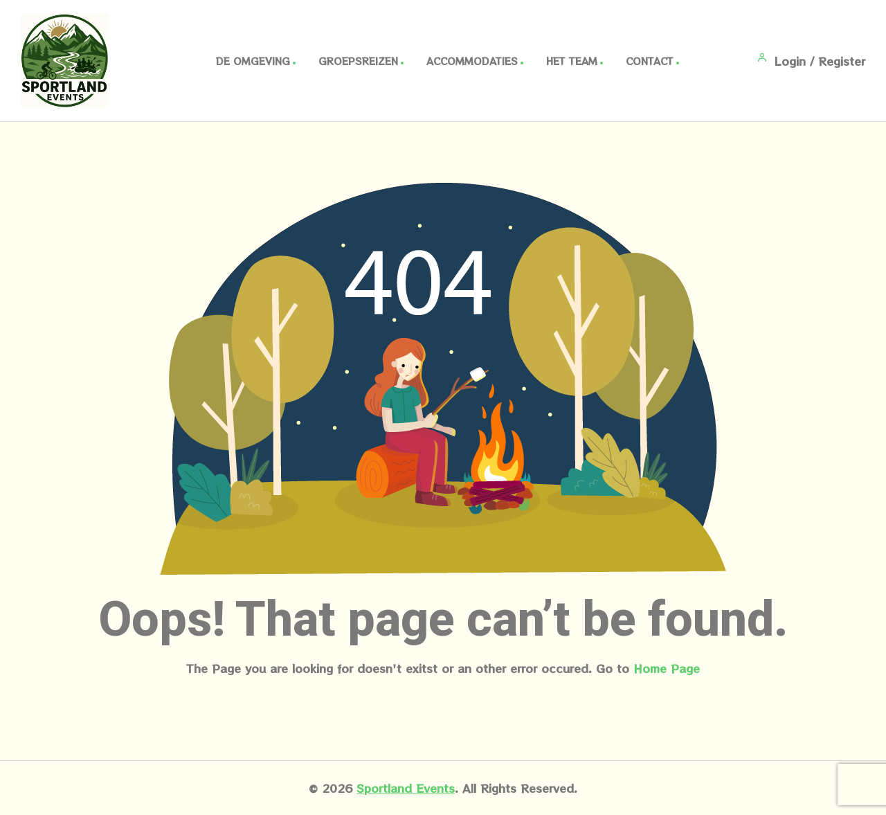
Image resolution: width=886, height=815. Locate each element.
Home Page (666, 668)
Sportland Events (405, 788)
